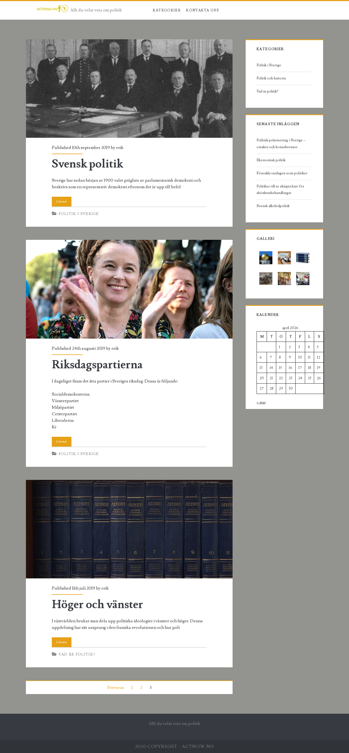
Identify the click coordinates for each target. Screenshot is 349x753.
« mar (261, 402)
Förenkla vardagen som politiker (282, 173)
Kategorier (167, 10)
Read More (61, 202)
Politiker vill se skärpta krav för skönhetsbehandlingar (280, 189)
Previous (115, 687)
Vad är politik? (77, 654)
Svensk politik (129, 88)
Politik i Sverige (79, 214)
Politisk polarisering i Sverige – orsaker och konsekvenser (281, 143)
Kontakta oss (202, 10)
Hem (142, 10)
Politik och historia (271, 78)
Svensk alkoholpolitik (273, 206)
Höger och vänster (129, 529)
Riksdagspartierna (129, 289)
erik (120, 147)
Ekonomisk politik (271, 160)
